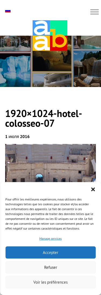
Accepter (50, 252)
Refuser (50, 267)
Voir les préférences (50, 282)
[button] (93, 189)
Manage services (50, 238)
